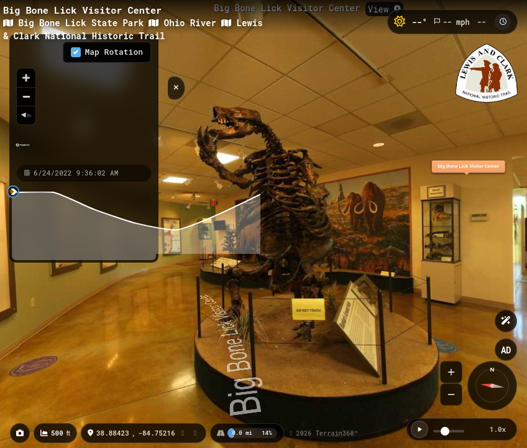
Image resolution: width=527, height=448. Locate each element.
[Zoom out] (26, 96)
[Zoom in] (26, 77)
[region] (68, 99)
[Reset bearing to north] (26, 115)
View (384, 9)
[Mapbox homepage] (23, 150)
